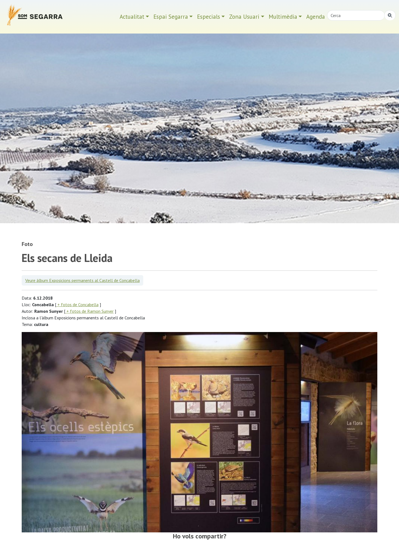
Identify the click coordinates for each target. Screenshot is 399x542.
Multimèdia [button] (283, 16)
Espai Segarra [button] (170, 16)
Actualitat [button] (132, 16)
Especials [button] (208, 16)
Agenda (315, 16)
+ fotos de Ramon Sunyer (89, 311)
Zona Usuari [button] (244, 16)
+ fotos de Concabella (77, 304)
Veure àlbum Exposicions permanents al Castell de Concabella (82, 280)
